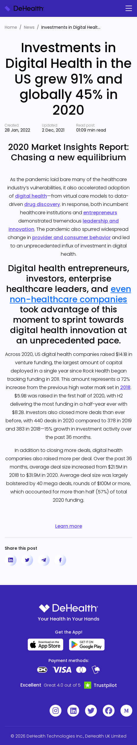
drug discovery (42, 204)
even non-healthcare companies (70, 294)
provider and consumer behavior (71, 237)
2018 (125, 387)
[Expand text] (105, 28)
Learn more (68, 526)
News (29, 27)
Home (11, 27)
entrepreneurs (100, 212)
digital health (31, 196)
